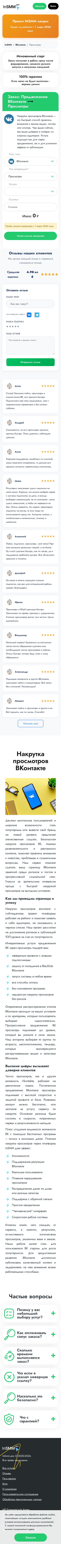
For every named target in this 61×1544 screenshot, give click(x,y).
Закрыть (30, 1537)
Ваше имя (12, 296)
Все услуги (8, 1468)
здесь (31, 1529)
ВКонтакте (20, 44)
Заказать (39, 6)
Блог (5, 1484)
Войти (53, 6)
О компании (9, 1489)
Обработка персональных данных (22, 1499)
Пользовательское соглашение (20, 1494)
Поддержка (9, 1478)
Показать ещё (30, 723)
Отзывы (6, 1473)
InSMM (8, 44)
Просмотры (15, 176)
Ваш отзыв (13, 333)
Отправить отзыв (30, 362)
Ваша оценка (15, 321)
